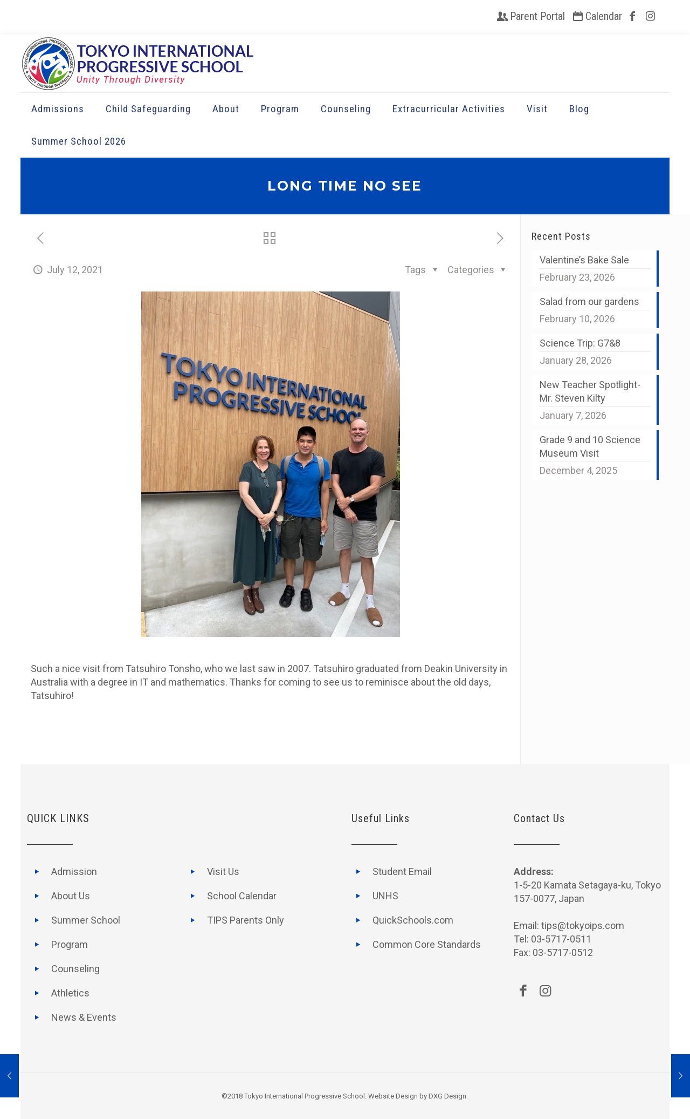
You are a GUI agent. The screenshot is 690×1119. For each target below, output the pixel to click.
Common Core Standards (426, 944)
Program (69, 944)
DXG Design (447, 1096)
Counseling (75, 968)
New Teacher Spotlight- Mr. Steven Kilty (590, 391)
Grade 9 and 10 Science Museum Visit (590, 446)
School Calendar (242, 895)
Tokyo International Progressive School (304, 1096)
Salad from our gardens (589, 301)
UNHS (385, 895)
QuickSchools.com (412, 920)
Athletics (70, 993)
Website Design (393, 1096)
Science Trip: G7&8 (580, 343)
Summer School (85, 920)
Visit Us (223, 871)
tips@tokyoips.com (582, 925)
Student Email (402, 871)
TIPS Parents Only (245, 920)
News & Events (83, 1017)
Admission (74, 871)
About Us (70, 895)
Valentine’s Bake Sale (584, 260)
